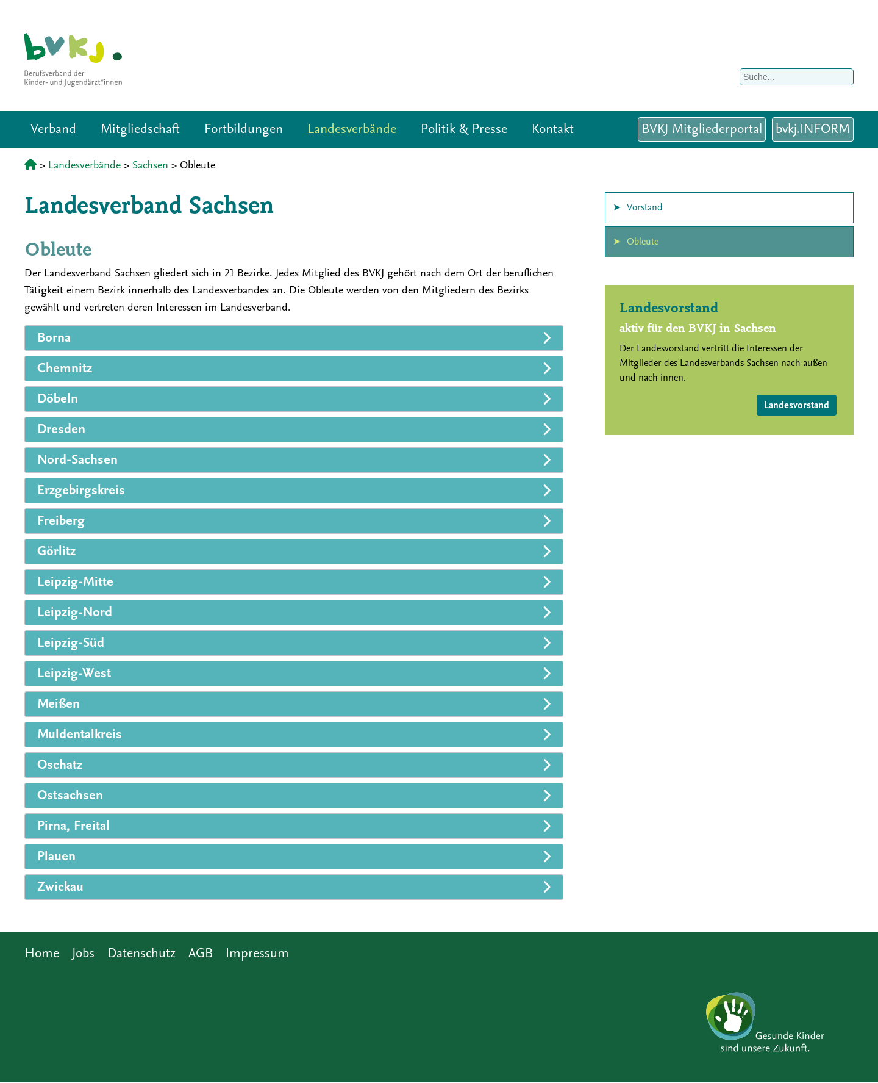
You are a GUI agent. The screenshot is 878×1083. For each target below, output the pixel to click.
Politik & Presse (464, 129)
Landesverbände (351, 129)
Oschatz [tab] (59, 765)
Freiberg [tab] (61, 521)
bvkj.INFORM (813, 129)
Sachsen (150, 165)
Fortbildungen (243, 129)
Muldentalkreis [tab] (79, 734)
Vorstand (645, 207)
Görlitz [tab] (56, 551)
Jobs (83, 953)
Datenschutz (141, 953)
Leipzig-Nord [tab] (74, 612)
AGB (200, 953)
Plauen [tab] (56, 856)
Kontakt (553, 129)
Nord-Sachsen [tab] (77, 460)
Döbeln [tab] (57, 399)
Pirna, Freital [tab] (73, 826)
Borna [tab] (54, 338)
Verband (53, 129)
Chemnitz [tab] (64, 368)
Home (41, 953)
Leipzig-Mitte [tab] (75, 582)
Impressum (257, 953)
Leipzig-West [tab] (74, 673)
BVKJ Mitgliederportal (701, 129)
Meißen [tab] (58, 704)
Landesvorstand (796, 405)
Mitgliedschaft (140, 129)
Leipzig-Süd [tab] (70, 643)
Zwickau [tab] (60, 887)
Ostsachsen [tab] (70, 795)
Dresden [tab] (61, 429)
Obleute (643, 241)
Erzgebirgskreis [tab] (81, 490)
